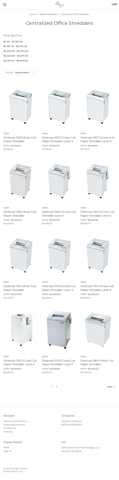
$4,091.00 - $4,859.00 (16, 60)
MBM (6, 447)
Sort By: (9, 72)
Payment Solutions (71, 421)
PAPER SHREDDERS (71, 424)
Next (111, 386)
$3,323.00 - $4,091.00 (16, 55)
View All (7, 451)
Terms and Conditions (15, 421)
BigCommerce (21, 468)
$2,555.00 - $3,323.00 (16, 51)
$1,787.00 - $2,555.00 (15, 46)
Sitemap (8, 431)
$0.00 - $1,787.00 (13, 41)
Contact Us (10, 428)
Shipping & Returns (14, 424)
